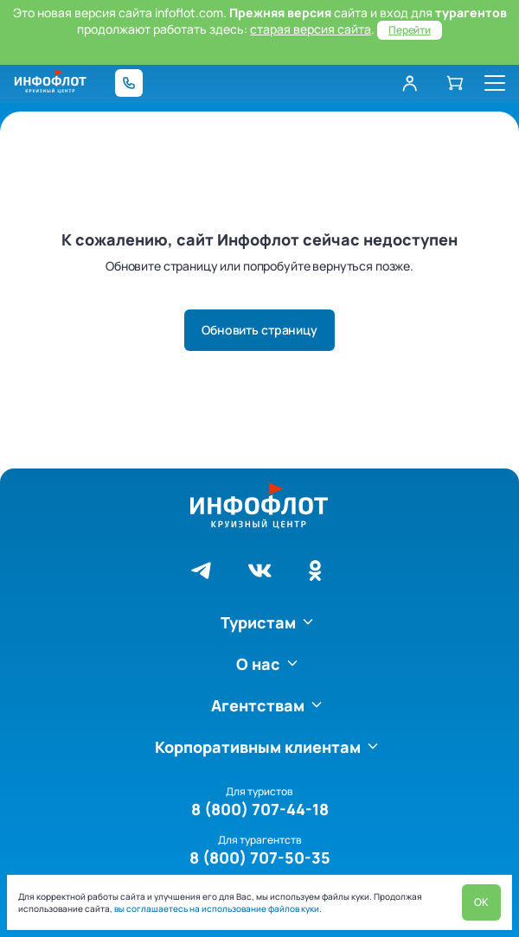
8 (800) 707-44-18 (260, 809)
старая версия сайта (310, 29)
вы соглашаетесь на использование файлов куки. (217, 908)
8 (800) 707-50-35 (259, 857)
